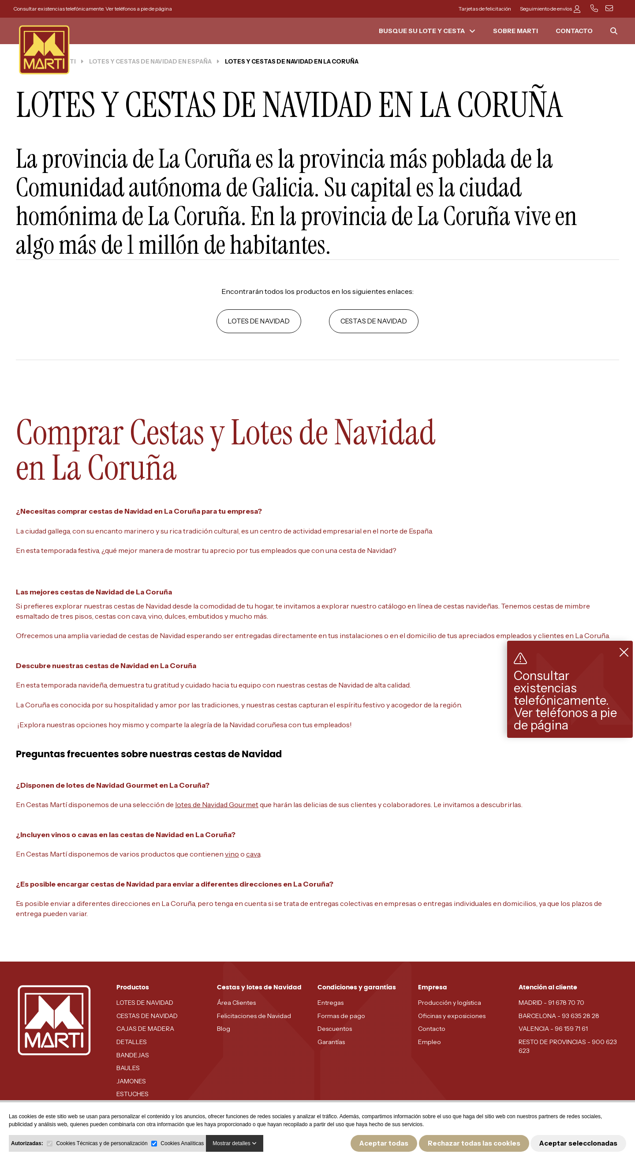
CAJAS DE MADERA (145, 1029)
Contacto (431, 1029)
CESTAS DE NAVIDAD (373, 321)
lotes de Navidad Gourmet (216, 804)
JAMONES (131, 1081)
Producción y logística (449, 1003)
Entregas (331, 1003)
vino (232, 853)
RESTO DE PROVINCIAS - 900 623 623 (568, 1046)
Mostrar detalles (235, 1143)
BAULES (128, 1068)
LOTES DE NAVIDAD (259, 321)
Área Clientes (236, 1003)
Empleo (429, 1042)
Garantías (331, 1042)
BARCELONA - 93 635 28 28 (559, 1016)
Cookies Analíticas (182, 1143)
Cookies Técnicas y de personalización (101, 1143)
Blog (223, 1029)
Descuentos (335, 1029)
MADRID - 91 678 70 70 (551, 1003)
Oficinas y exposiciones (452, 1016)
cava (253, 853)
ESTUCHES (132, 1094)
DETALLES (131, 1042)
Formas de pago (341, 1016)
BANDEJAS (132, 1055)
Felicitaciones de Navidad (254, 1016)
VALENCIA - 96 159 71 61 (553, 1029)
